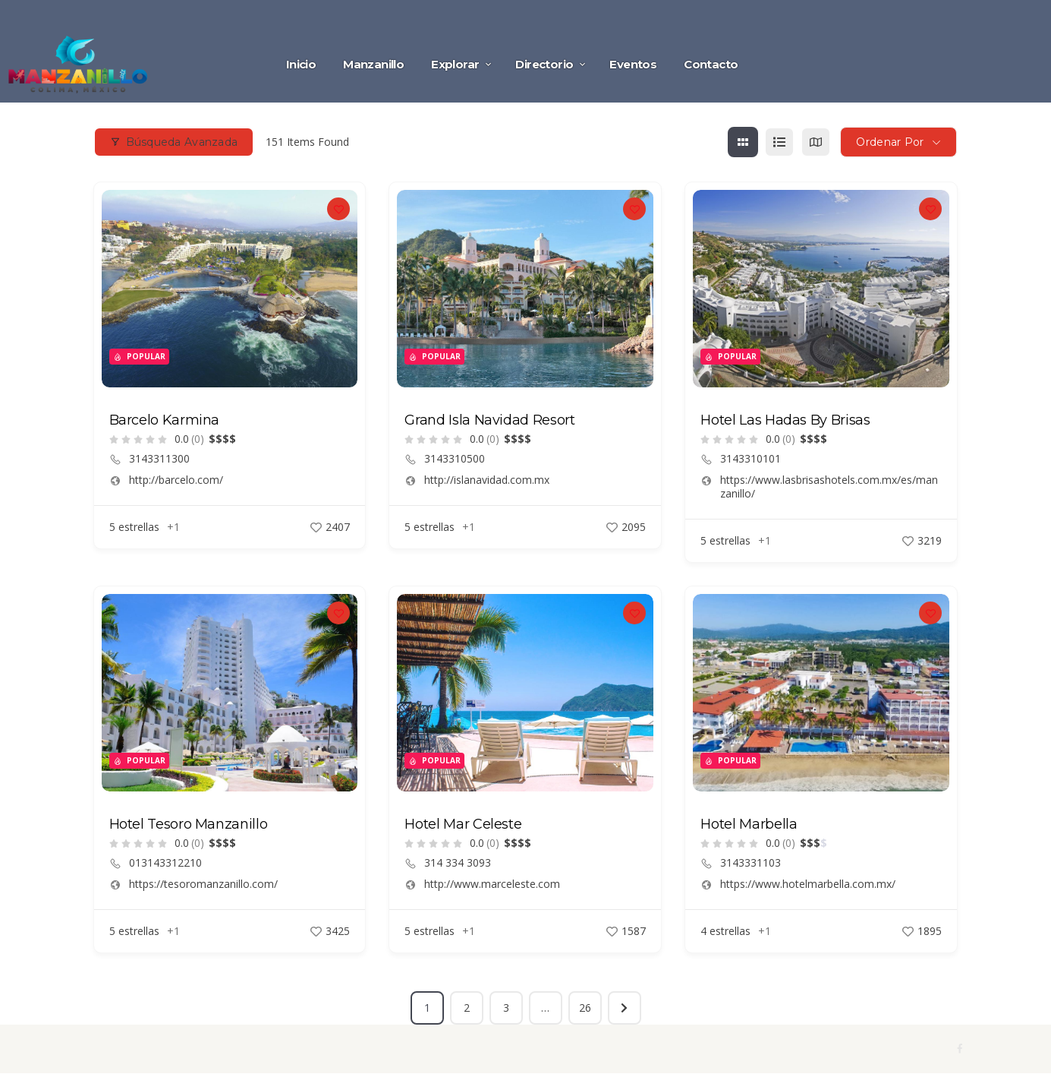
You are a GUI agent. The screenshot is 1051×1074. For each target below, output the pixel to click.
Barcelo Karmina (164, 420)
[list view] (779, 142)
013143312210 (165, 863)
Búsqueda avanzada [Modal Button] (174, 142)
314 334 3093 (457, 863)
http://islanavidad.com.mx (486, 480)
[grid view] (743, 142)
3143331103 (750, 863)
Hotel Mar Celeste (462, 824)
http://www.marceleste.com (492, 884)
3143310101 (750, 459)
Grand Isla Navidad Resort (489, 420)
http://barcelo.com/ (176, 480)
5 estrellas (134, 527)
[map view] (816, 142)
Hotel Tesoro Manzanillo (188, 824)
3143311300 (159, 459)
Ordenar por (890, 142)
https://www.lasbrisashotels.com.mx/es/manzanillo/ (829, 487)
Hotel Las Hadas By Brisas (785, 420)
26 (585, 1007)
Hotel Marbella (748, 824)
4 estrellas (725, 931)
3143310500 (454, 459)
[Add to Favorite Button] (338, 208)
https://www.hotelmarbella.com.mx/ (807, 884)
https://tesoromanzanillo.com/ (203, 884)
